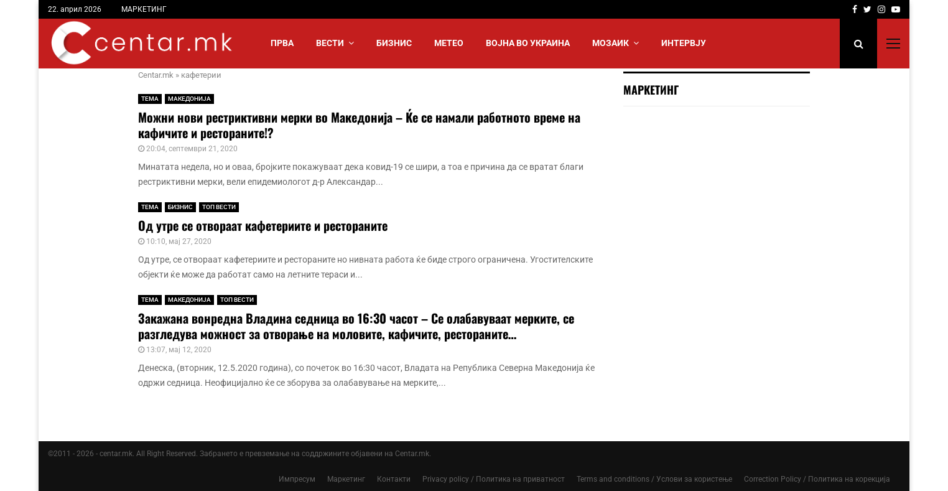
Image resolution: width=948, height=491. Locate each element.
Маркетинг (346, 479)
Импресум (297, 479)
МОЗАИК (610, 43)
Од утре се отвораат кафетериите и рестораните (263, 225)
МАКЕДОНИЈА (189, 98)
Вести (330, 43)
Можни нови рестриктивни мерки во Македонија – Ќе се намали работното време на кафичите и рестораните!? (359, 125)
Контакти (394, 479)
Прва (282, 43)
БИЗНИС (394, 43)
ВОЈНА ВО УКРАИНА (528, 43)
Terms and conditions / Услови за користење (654, 479)
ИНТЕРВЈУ (683, 43)
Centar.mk (156, 75)
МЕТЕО (448, 43)
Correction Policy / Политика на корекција (817, 479)
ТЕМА (150, 98)
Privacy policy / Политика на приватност (493, 479)
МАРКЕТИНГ (144, 9)
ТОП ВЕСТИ (219, 206)
